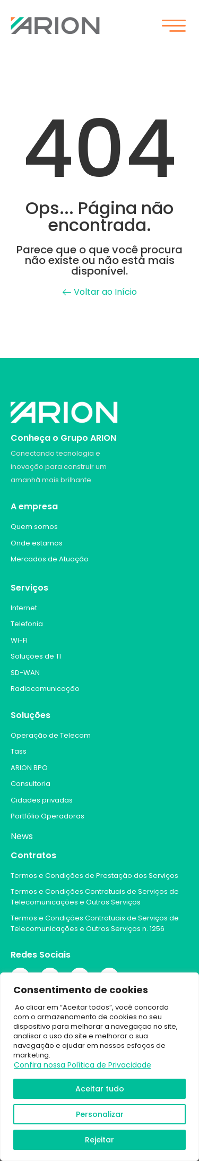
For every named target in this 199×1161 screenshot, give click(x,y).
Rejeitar (99, 1139)
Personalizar (100, 1114)
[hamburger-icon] (173, 27)
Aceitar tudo (99, 1088)
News (22, 836)
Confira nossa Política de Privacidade (82, 1065)
